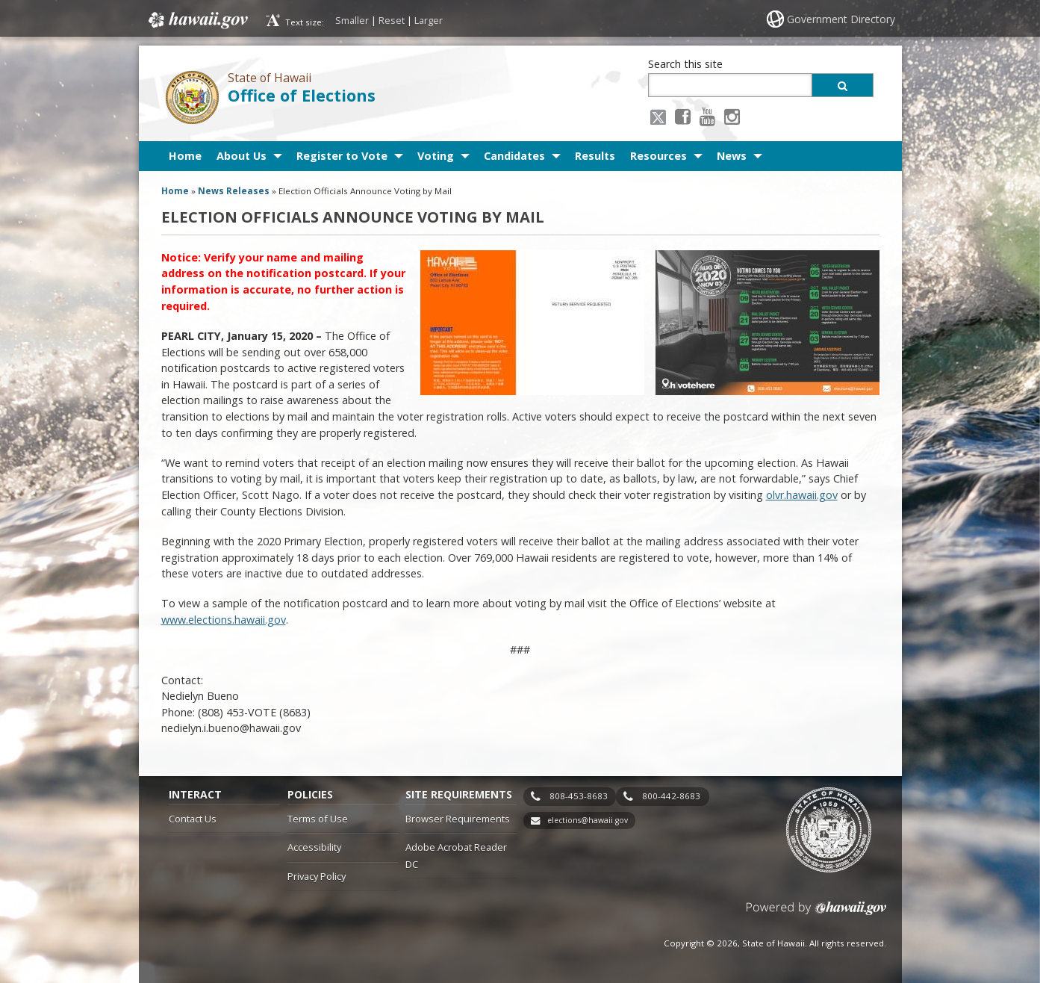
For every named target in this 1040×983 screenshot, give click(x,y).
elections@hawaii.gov (587, 820)
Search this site (685, 64)
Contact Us (193, 818)
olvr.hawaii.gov (802, 495)
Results (595, 156)
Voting (435, 156)
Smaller (352, 20)
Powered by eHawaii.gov (816, 914)
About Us (242, 156)
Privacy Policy (316, 876)
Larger (428, 20)
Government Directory (841, 19)
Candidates (514, 156)
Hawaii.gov (197, 20)
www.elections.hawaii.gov (223, 620)
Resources (658, 156)
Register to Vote (341, 156)
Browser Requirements (457, 818)
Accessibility (314, 847)
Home (185, 156)
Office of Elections (302, 95)
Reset (392, 20)
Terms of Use (317, 818)
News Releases (234, 190)
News (732, 156)
